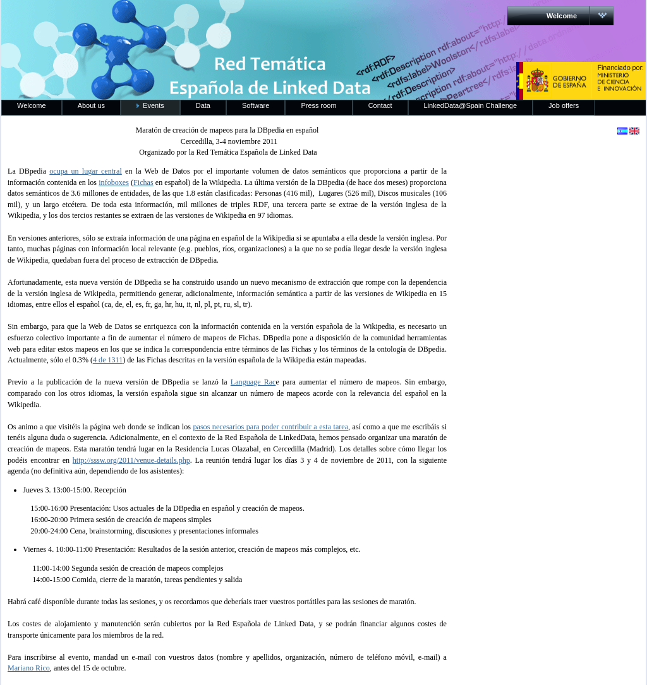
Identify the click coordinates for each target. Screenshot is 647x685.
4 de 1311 (108, 359)
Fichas (143, 182)
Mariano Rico (29, 668)
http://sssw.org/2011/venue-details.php (131, 460)
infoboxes (114, 182)
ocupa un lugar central (85, 171)
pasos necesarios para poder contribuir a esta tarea (270, 426)
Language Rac (253, 382)
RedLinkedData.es (133, 19)
